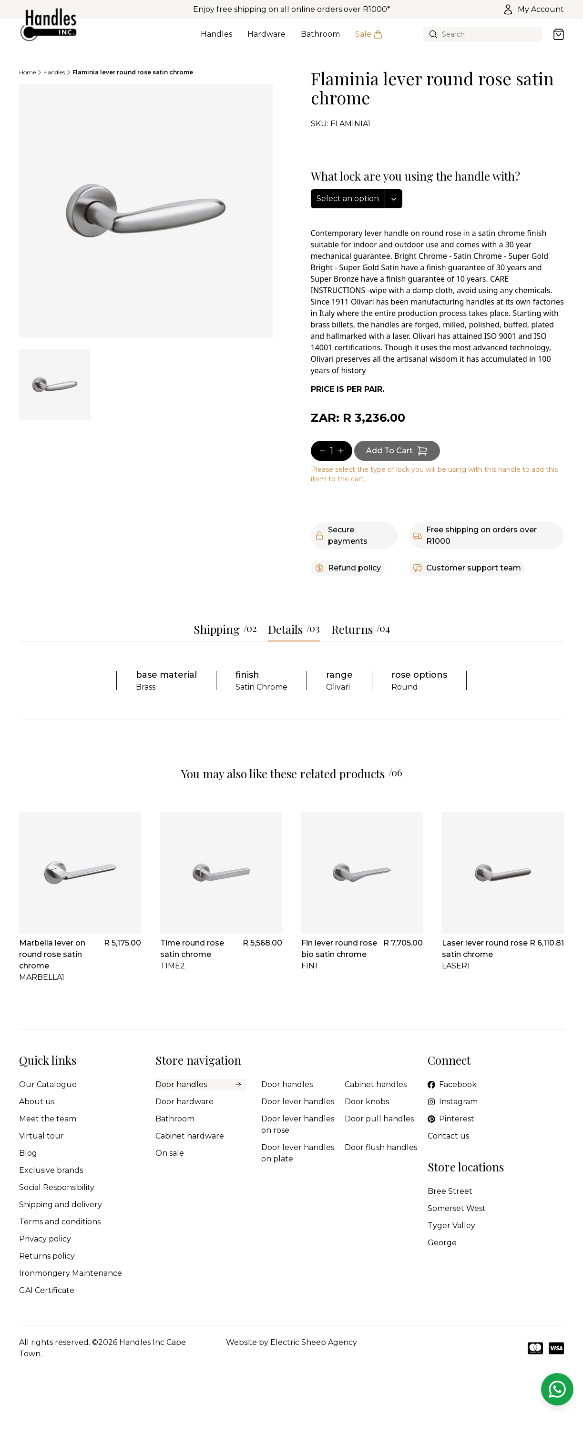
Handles (216, 40)
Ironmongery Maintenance (70, 1273)
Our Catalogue (48, 1084)
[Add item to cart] (397, 451)
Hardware (266, 40)
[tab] (55, 384)
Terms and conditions (60, 1221)
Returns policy (47, 1256)
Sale (369, 40)
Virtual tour (41, 1135)
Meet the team (47, 1118)
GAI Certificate (46, 1290)
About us (36, 1101)
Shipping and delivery (60, 1204)
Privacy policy (45, 1238)
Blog (28, 1153)
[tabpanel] (146, 210)
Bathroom (320, 40)
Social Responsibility (56, 1187)
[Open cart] (558, 34)
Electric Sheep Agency (313, 1342)
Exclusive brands (51, 1170)
